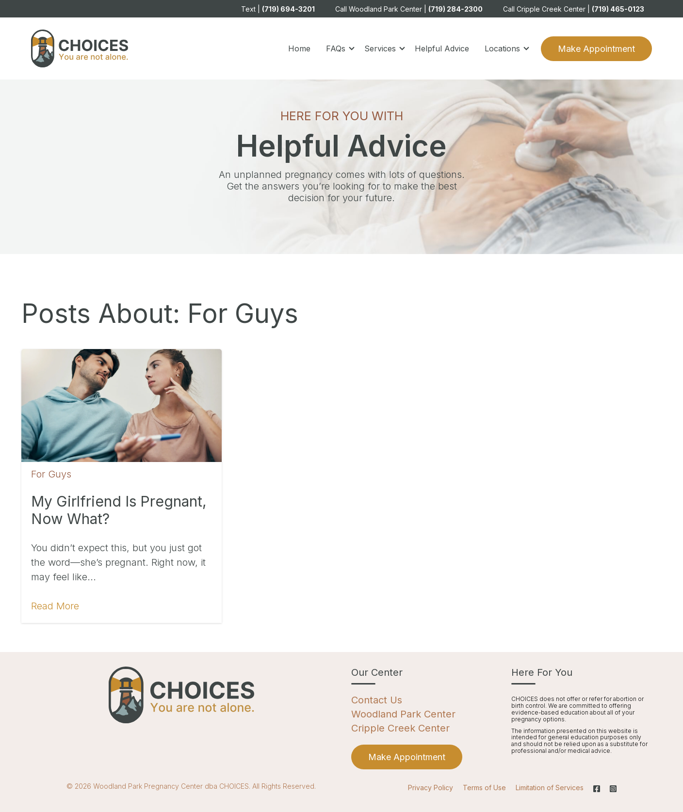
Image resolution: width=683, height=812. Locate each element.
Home (299, 48)
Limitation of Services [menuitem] (550, 787)
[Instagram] (611, 789)
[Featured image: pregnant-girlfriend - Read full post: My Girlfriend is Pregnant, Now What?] (121, 405)
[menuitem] (406, 757)
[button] (337, 48)
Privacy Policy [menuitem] (430, 787)
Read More (55, 606)
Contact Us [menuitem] (376, 700)
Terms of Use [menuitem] (484, 787)
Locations (502, 48)
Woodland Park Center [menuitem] (403, 714)
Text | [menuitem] (278, 9)
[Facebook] (596, 789)
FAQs (335, 48)
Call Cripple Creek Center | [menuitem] (573, 9)
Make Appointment (596, 49)
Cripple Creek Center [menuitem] (400, 728)
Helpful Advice (442, 48)
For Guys (51, 474)
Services (380, 48)
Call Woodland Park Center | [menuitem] (409, 9)
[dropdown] (337, 48)
